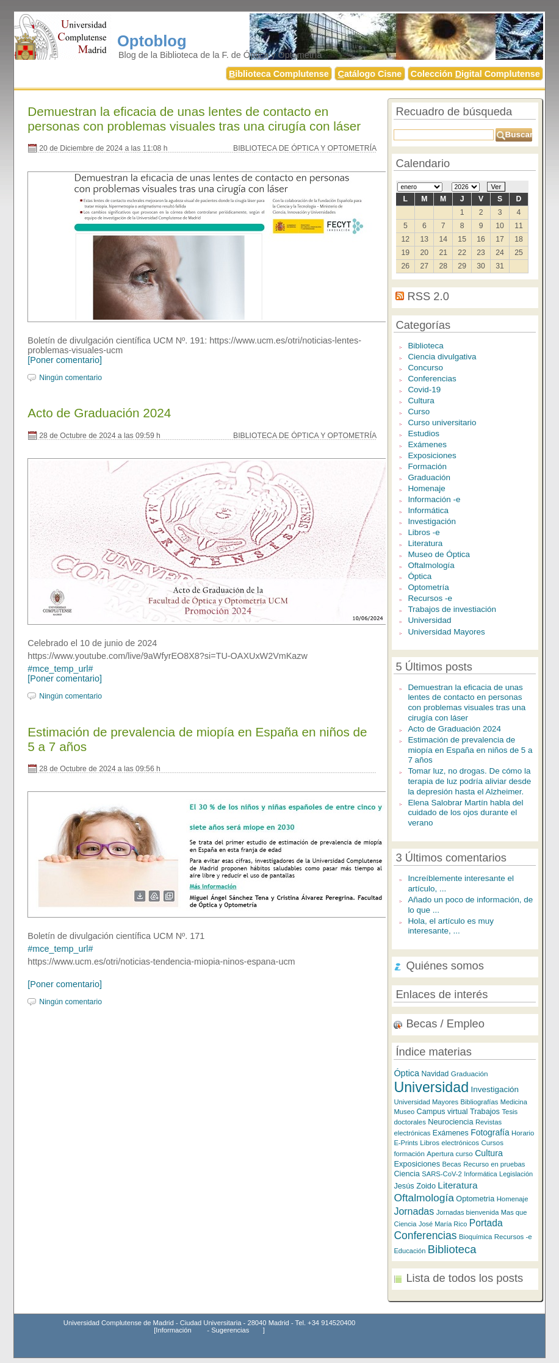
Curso (419, 411)
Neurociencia (450, 1121)
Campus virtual (442, 1111)
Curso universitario (442, 422)
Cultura (421, 400)
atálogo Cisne (369, 74)
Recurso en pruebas (494, 1164)
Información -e (434, 499)
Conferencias (432, 378)
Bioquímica (475, 1236)
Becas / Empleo (445, 1023)
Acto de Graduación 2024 (99, 413)
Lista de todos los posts (464, 1277)
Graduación (429, 477)
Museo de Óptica (439, 554)
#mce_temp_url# (60, 669)
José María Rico (443, 1224)
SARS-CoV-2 (442, 1174)
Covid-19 (424, 389)
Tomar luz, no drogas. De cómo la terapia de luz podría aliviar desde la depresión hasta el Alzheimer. (469, 781)
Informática (428, 510)
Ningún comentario (70, 377)
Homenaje (426, 488)
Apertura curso (449, 1153)
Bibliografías (479, 1102)
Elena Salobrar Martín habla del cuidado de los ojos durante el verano (465, 812)
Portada (486, 1223)
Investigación (432, 521)
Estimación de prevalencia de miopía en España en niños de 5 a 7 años (470, 749)
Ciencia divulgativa (442, 356)
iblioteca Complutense (279, 74)
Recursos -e (430, 598)
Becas (451, 1164)
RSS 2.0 (428, 296)
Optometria (475, 1198)
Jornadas (414, 1211)
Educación (409, 1250)
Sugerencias (230, 1330)
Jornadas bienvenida (467, 1212)
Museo (404, 1111)
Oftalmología (431, 565)
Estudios (423, 433)
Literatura (425, 543)
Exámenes (427, 444)
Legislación (516, 1174)
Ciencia (406, 1173)
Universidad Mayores (446, 631)
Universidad (429, 620)
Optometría (428, 587)
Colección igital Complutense (475, 74)
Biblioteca (425, 345)
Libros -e (423, 532)
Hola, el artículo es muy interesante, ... (451, 926)
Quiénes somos (445, 965)
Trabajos (485, 1111)
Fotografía (490, 1132)
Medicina (513, 1102)
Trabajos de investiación (452, 609)
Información (173, 1330)
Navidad (435, 1074)
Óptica (419, 576)
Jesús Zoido (415, 1185)
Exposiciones (432, 455)
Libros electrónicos (449, 1142)
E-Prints (406, 1142)
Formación (427, 466)
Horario (522, 1133)
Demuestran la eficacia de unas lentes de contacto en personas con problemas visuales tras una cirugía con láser (194, 118)
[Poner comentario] (64, 360)
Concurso (425, 367)
